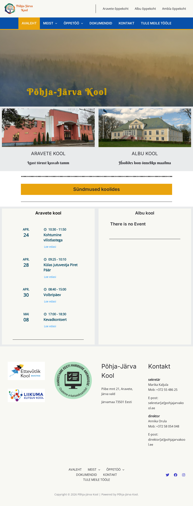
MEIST (50, 23)
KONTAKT (126, 23)
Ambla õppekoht (174, 9)
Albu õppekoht (145, 9)
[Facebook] (175, 475)
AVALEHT (29, 23)
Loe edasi (50, 246)
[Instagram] (183, 475)
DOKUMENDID (101, 23)
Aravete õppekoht (116, 9)
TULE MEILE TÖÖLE (156, 23)
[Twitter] (167, 475)
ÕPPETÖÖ (73, 23)
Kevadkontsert (55, 319)
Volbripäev (52, 294)
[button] (55, 23)
